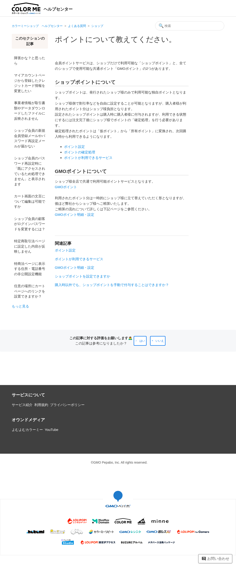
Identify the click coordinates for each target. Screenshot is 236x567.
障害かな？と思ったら (29, 60)
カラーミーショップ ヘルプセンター (37, 26)
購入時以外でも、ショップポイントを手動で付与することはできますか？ (112, 285)
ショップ (97, 26)
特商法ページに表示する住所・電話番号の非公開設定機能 (29, 269)
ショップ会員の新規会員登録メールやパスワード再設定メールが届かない (29, 138)
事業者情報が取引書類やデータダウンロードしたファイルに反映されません (29, 110)
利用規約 (41, 405)
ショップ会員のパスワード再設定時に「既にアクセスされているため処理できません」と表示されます (29, 171)
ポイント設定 (74, 147)
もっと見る (20, 306)
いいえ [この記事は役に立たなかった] (160, 340)
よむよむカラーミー (27, 430)
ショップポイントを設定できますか (82, 276)
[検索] (189, 25)
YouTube (51, 430)
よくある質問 (77, 26)
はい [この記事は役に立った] (142, 340)
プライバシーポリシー (67, 405)
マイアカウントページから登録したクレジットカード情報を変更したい (29, 83)
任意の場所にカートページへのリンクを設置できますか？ (29, 291)
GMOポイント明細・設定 (74, 214)
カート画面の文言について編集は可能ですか (29, 201)
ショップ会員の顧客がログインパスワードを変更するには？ (29, 224)
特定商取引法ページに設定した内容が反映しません (29, 246)
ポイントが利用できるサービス (88, 158)
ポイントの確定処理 (79, 152)
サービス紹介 (22, 405)
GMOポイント (66, 187)
